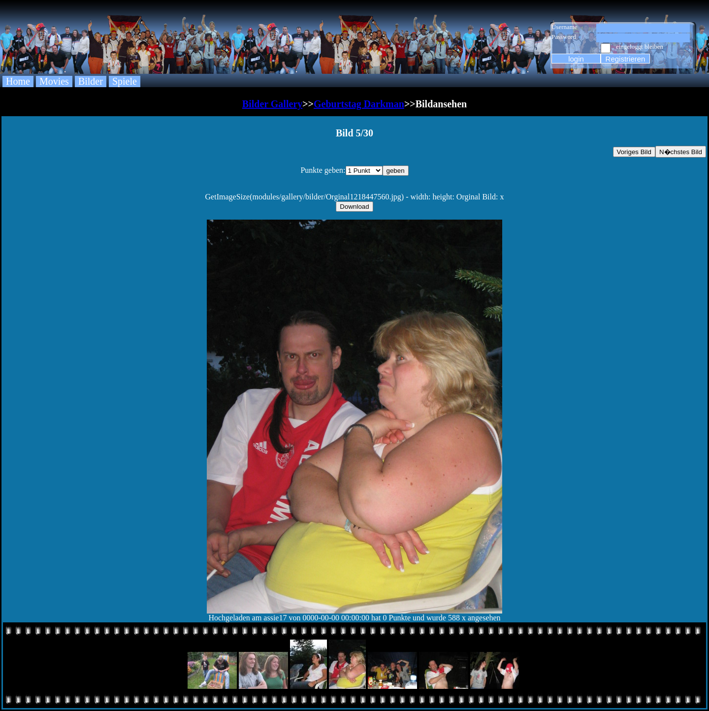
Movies (54, 81)
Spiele (124, 81)
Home (18, 81)
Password (563, 36)
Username (564, 27)
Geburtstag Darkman (359, 103)
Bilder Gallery (272, 103)
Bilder (90, 81)
